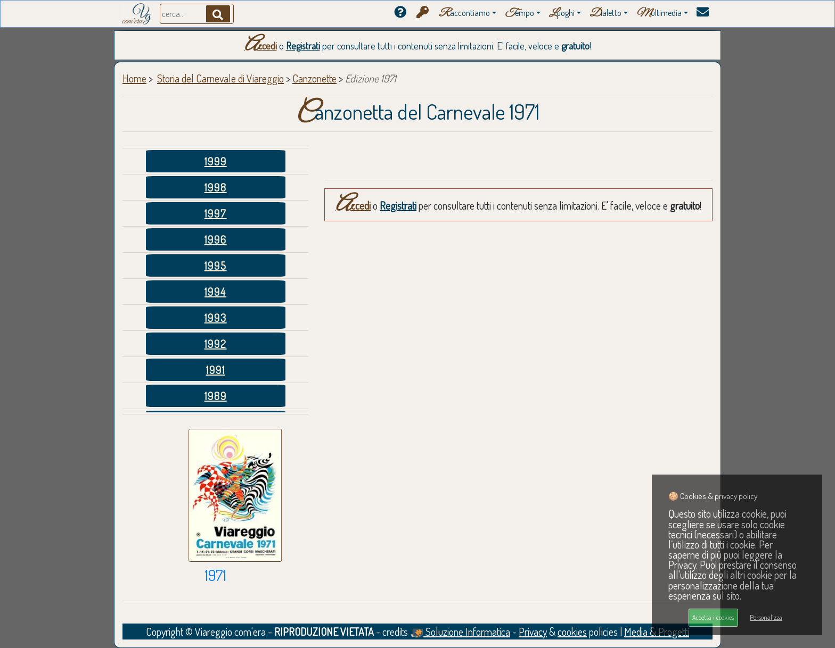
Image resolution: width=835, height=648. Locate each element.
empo (519, 13)
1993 (215, 318)
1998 (215, 187)
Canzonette (314, 78)
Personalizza (766, 617)
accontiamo (464, 13)
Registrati (303, 46)
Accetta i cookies (713, 617)
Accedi (260, 46)
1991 (215, 370)
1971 (215, 575)
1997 (215, 213)
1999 (215, 161)
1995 (215, 265)
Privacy (533, 631)
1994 (215, 291)
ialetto (605, 13)
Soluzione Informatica (460, 631)
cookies (572, 631)
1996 (215, 239)
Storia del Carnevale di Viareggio (220, 78)
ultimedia (659, 13)
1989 (215, 396)
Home (134, 78)
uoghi (562, 13)
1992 (215, 344)
